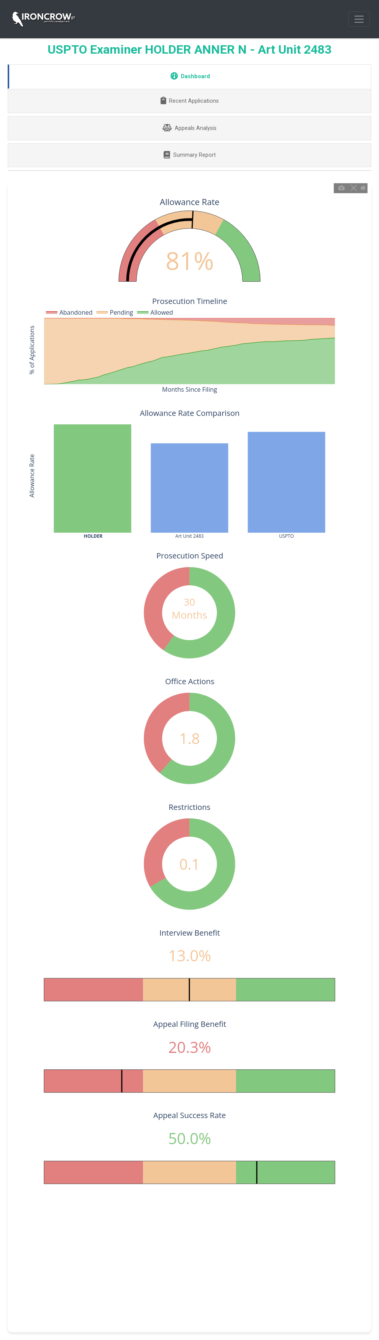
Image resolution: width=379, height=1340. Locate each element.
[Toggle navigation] (359, 19)
